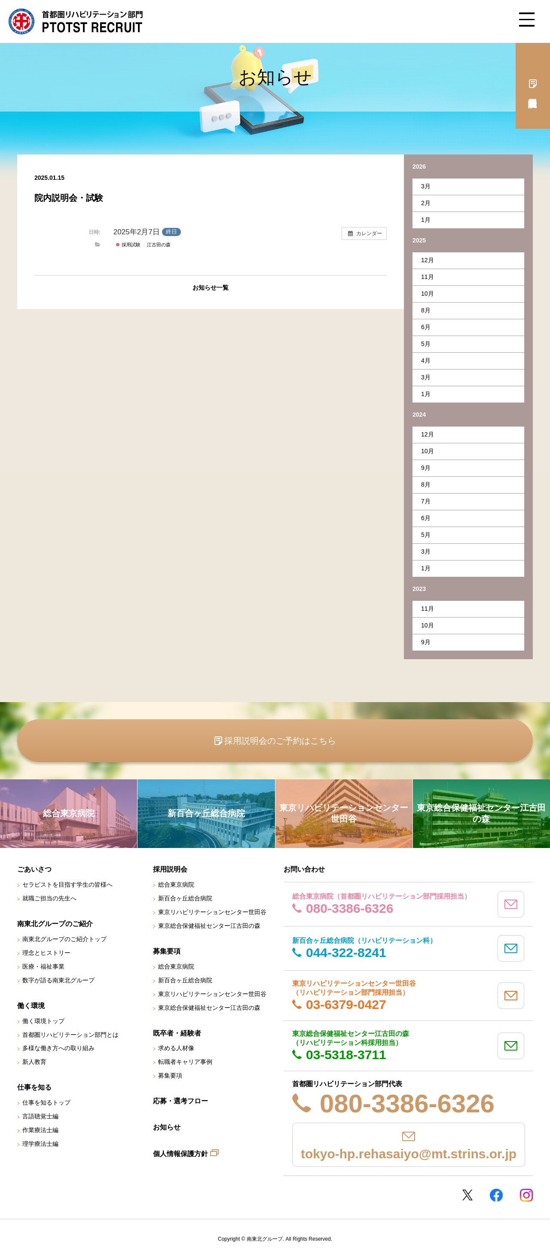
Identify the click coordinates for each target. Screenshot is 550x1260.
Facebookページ (496, 1195)
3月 (426, 186)
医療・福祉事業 (43, 966)
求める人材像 (176, 1048)
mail (511, 904)
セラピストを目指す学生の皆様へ (67, 884)
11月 (427, 276)
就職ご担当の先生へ (49, 898)
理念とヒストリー (46, 952)
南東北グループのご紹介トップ (64, 939)
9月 (426, 467)
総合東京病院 (176, 884)
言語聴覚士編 (40, 1116)
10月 (427, 293)
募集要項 (170, 1075)
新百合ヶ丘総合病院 (185, 898)
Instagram (526, 1195)
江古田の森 (159, 244)
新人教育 (34, 1061)
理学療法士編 (40, 1143)
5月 (426, 343)
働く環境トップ (43, 1021)
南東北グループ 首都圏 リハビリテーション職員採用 (76, 21)
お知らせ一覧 (210, 287)
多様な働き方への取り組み (58, 1048)
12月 (427, 260)
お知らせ (166, 1127)
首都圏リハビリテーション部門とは (70, 1034)
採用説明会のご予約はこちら (280, 740)
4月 (426, 360)
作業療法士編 (40, 1130)
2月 (426, 203)
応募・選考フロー (180, 1101)
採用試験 (128, 244)
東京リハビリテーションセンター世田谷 (212, 912)
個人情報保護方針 (180, 1153)
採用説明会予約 (533, 86)
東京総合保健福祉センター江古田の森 (209, 925)
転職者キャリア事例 (185, 1061)
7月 (426, 501)
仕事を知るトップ (46, 1102)
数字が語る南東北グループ (58, 980)
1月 (426, 219)
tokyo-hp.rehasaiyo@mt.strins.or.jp (408, 1154)
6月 (426, 327)
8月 (426, 310)
